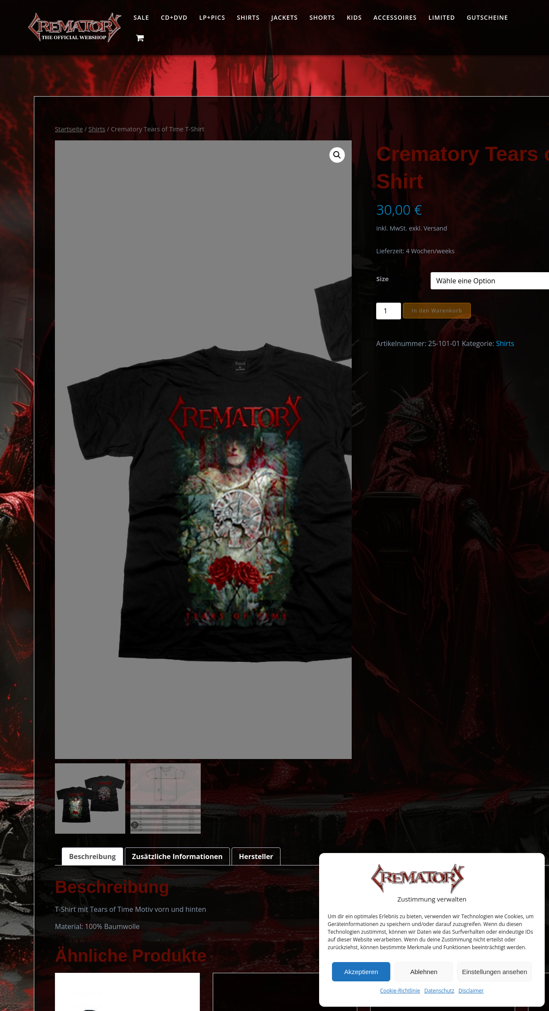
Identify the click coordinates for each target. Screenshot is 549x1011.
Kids (354, 17)
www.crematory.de (170, 970)
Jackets (284, 17)
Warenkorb (263, 960)
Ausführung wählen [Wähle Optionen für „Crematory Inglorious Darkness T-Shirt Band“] (218, 765)
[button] (251, 155)
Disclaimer (471, 990)
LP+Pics (212, 17)
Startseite (69, 128)
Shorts (322, 17)
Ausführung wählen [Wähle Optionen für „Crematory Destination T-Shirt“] (331, 750)
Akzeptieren (361, 971)
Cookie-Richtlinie (400, 990)
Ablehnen (423, 971)
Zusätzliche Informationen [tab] (177, 427)
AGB (252, 987)
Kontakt (257, 1001)
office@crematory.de (67, 980)
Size (289, 278)
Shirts (248, 17)
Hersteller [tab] (256, 427)
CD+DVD (174, 17)
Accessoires (395, 17)
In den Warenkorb (345, 310)
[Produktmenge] (295, 311)
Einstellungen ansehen (494, 971)
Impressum (263, 973)
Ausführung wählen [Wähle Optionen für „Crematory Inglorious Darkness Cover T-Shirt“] (444, 765)
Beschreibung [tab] (92, 427)
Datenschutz (439, 990)
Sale (141, 17)
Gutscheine (487, 17)
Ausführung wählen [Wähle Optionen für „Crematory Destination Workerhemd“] (105, 765)
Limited (441, 17)
